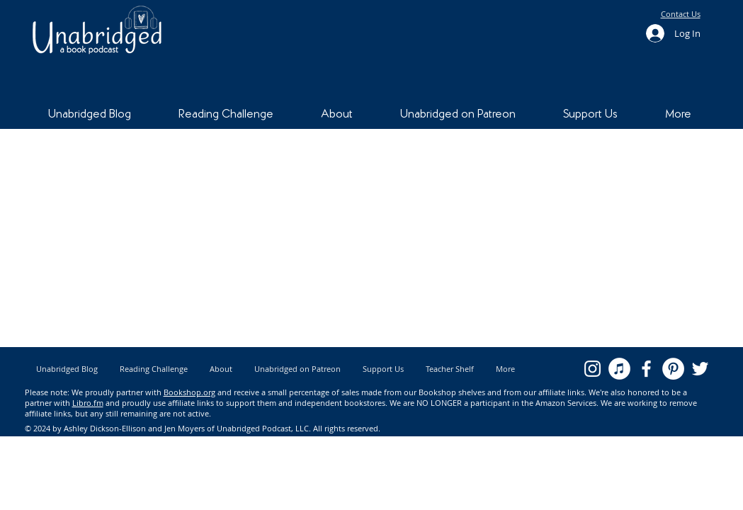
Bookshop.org (189, 392)
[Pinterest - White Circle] (673, 369)
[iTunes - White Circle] (619, 369)
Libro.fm (87, 402)
